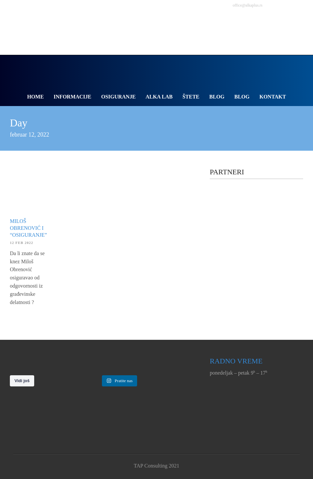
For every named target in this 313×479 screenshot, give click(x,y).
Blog (217, 96)
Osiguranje (118, 96)
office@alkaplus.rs (247, 5)
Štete (191, 96)
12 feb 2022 (21, 243)
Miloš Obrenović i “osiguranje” (28, 228)
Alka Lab (159, 96)
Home (35, 96)
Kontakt (272, 96)
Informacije (72, 96)
